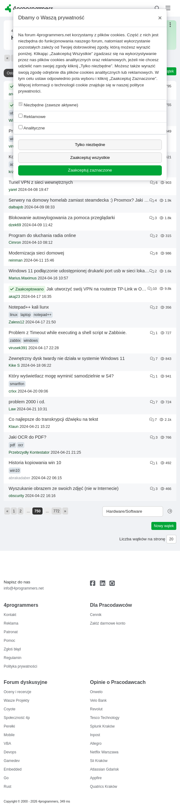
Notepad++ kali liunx (29, 307)
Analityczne (31, 127)
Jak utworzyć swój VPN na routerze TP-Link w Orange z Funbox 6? (113, 288)
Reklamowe (32, 116)
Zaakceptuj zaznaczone (90, 170)
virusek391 (18, 348)
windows (31, 340)
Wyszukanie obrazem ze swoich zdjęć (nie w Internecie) (64, 488)
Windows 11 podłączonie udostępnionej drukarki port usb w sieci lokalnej (80, 270)
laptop (26, 315)
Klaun (13, 426)
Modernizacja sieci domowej (36, 253)
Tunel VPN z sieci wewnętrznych (41, 182)
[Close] (160, 18)
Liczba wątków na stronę (142, 539)
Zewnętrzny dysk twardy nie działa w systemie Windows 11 (67, 358)
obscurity (16, 496)
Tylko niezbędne (90, 144)
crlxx (13, 391)
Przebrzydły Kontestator (29, 452)
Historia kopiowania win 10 (35, 462)
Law (12, 409)
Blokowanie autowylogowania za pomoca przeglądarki (62, 217)
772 (56, 511)
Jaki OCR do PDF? (27, 437)
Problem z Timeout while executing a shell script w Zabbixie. (68, 332)
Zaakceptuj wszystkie (90, 157)
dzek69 (15, 225)
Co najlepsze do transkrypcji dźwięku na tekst (53, 419)
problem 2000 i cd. (27, 401)
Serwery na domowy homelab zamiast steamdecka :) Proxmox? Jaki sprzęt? (84, 200)
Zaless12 (16, 322)
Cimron (15, 242)
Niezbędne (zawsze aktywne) (48, 104)
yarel (13, 189)
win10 (14, 470)
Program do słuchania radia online (42, 235)
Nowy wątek (164, 526)
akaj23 (14, 296)
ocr (20, 445)
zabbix (15, 340)
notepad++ (42, 315)
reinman (15, 260)
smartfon (17, 384)
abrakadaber (19, 478)
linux (14, 315)
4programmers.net (54, 35)
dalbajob (16, 207)
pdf (12, 445)
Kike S (14, 365)
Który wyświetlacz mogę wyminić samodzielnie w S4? (61, 375)
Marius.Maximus (23, 278)
